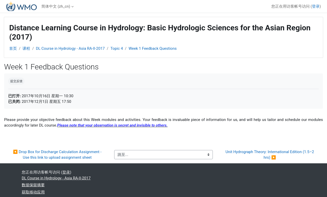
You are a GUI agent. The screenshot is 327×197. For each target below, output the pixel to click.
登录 (316, 6)
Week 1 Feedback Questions (153, 48)
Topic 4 (116, 48)
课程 (26, 48)
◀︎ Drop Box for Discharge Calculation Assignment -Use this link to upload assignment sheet (57, 155)
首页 (13, 48)
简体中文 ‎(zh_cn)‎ (55, 6)
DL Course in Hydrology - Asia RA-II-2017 (70, 48)
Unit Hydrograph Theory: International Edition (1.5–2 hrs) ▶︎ (270, 155)
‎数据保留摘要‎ (33, 185)
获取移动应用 (33, 192)
